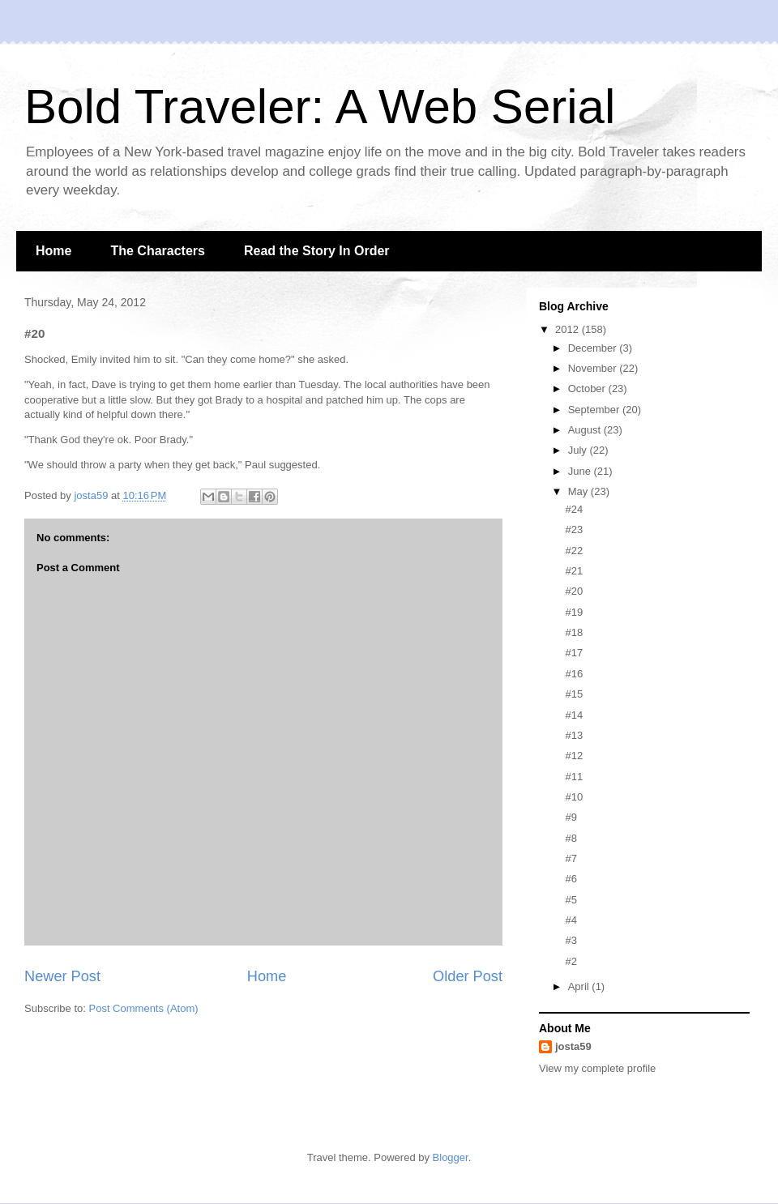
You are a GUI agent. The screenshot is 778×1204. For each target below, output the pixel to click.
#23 (574, 529)
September (595, 409)
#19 (574, 612)
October (588, 388)
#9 (570, 817)
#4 (570, 920)
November (594, 368)
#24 (574, 509)
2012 (568, 329)
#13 (574, 735)
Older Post (467, 976)
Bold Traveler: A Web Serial (319, 106)
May (579, 491)
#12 (574, 755)
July (579, 450)
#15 (574, 694)
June (581, 471)
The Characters (157, 251)
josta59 (573, 1046)
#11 (574, 777)
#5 (570, 900)
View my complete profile (597, 1068)
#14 (574, 715)
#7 (570, 858)
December (594, 348)
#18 (574, 632)
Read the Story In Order (317, 251)
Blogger (450, 1157)
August (586, 430)
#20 (574, 591)
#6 (570, 879)
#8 (570, 838)
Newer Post (62, 976)
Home (53, 251)
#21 (574, 571)
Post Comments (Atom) (144, 1008)
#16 (574, 674)
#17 (574, 653)
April (580, 986)
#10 (574, 797)
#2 (570, 961)
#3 (570, 940)
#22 (574, 550)
